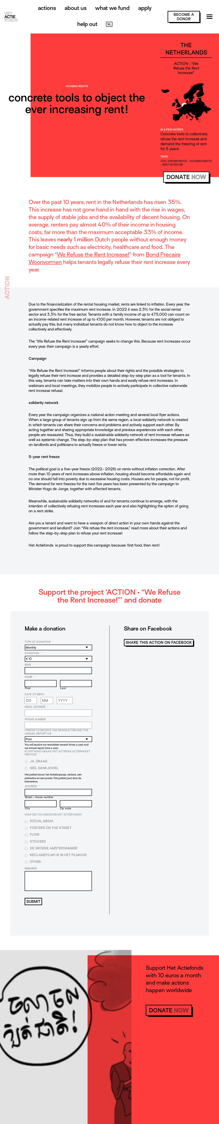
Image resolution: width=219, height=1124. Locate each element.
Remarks (31, 868)
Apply (144, 8)
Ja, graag (38, 761)
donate (186, 177)
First (28, 688)
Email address (36, 706)
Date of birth (34, 694)
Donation (33, 653)
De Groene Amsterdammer (53, 848)
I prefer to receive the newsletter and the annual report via (56, 732)
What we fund (112, 8)
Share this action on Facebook (159, 642)
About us (76, 8)
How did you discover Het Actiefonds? (53, 814)
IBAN (29, 664)
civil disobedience (173, 161)
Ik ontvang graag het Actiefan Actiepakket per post (57, 753)
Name (30, 676)
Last (63, 688)
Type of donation (39, 641)
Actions (47, 8)
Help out (87, 24)
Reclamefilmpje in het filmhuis (58, 855)
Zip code (65, 808)
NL (109, 24)
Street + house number (39, 797)
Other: (35, 862)
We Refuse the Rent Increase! (93, 254)
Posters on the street (50, 828)
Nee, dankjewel (44, 768)
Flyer (35, 834)
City (27, 808)
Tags (164, 156)
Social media (41, 821)
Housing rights (77, 86)
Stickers (38, 841)
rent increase (172, 164)
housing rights (201, 161)
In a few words (171, 129)
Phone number (35, 719)
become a (184, 16)
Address (32, 786)
